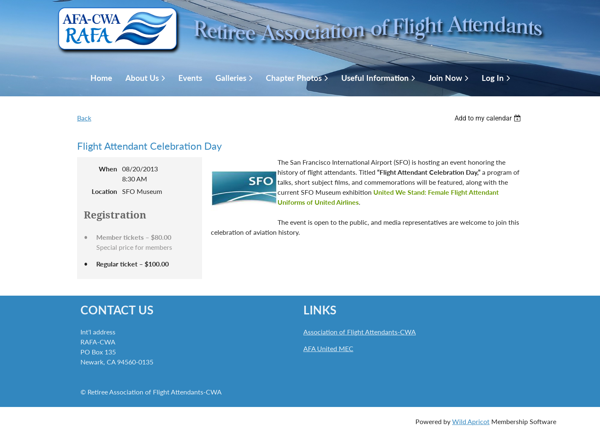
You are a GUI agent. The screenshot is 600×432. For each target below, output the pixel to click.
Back (84, 118)
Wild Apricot (471, 421)
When (108, 169)
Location (104, 191)
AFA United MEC (328, 348)
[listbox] (489, 118)
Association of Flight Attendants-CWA (359, 332)
